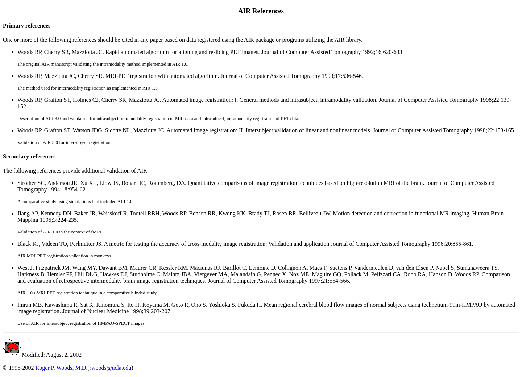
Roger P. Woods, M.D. (61, 368)
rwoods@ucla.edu (111, 368)
